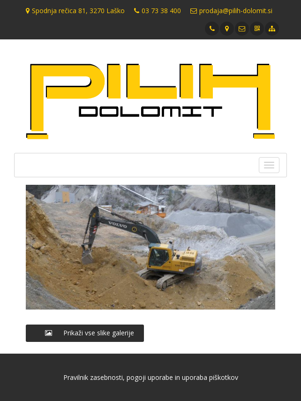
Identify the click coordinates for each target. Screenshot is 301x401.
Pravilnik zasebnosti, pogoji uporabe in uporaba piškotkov (150, 377)
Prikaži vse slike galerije (85, 332)
